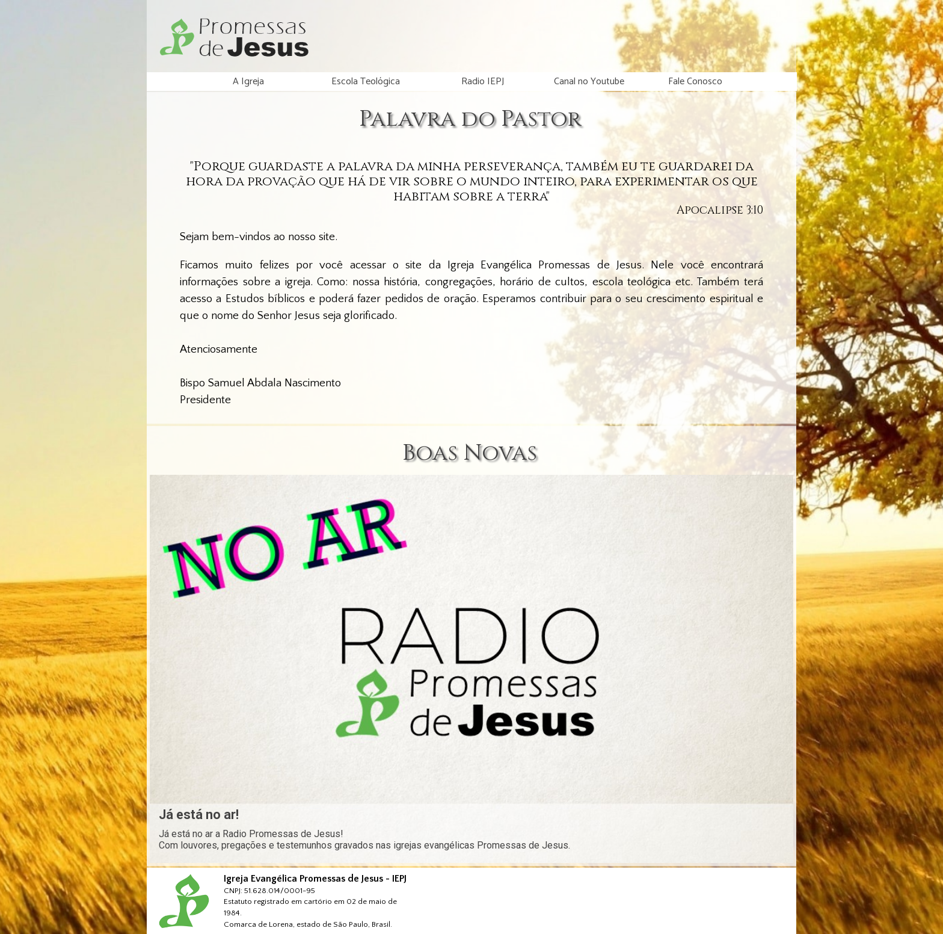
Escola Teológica (365, 81)
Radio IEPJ (482, 81)
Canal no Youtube (589, 81)
